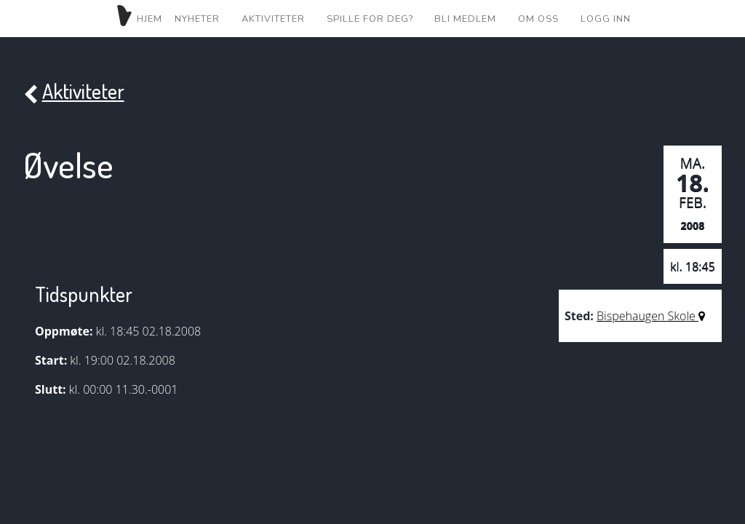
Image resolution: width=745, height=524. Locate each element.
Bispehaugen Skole (651, 316)
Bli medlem (465, 18)
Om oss (538, 18)
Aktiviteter (273, 18)
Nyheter (197, 18)
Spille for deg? (370, 18)
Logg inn (606, 18)
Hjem (138, 17)
